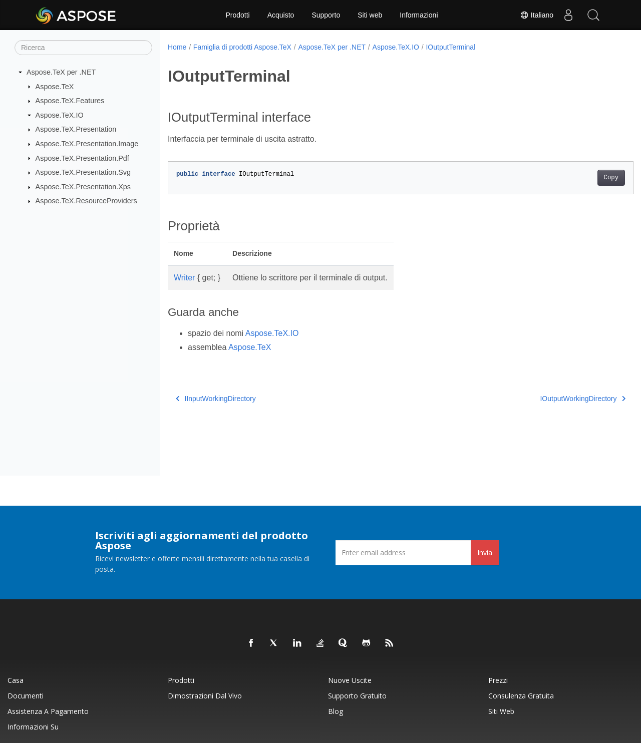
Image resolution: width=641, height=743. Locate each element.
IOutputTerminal (450, 47)
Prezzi (498, 680)
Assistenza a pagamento (48, 711)
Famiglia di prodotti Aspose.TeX (242, 47)
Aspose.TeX (55, 86)
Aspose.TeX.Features (70, 101)
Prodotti (237, 15)
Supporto (325, 15)
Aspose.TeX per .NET (61, 72)
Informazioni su (33, 726)
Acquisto (280, 15)
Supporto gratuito (357, 695)
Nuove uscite (350, 680)
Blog (335, 711)
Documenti (26, 695)
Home (177, 47)
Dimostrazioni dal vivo (205, 695)
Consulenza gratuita (521, 695)
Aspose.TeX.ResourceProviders (86, 201)
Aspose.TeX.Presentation (76, 129)
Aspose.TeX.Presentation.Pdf (82, 158)
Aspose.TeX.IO (60, 115)
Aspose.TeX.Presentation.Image (87, 144)
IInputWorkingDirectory (216, 399)
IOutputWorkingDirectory (550, 399)
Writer (184, 277)
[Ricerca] (83, 47)
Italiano (536, 15)
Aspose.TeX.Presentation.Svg (83, 172)
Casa (16, 680)
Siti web (370, 15)
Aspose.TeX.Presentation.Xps (83, 187)
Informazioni (419, 15)
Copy (578, 177)
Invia (484, 552)
